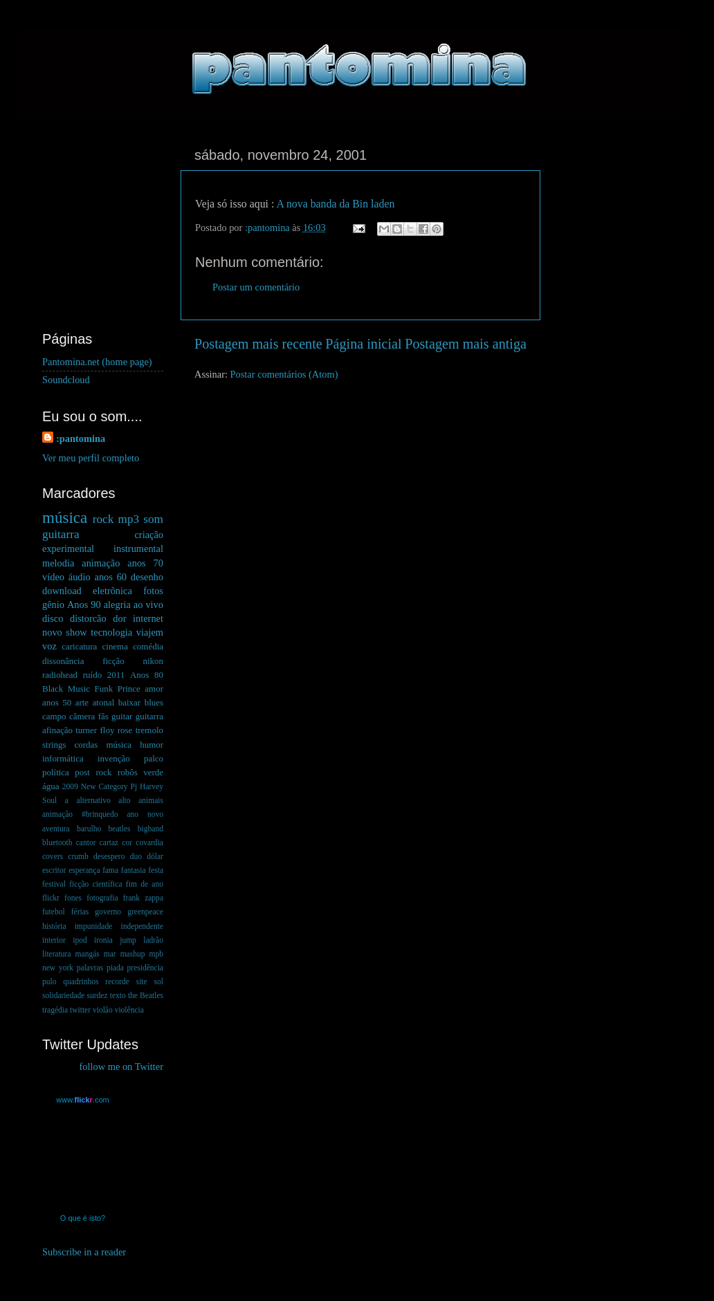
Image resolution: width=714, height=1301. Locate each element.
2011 (116, 675)
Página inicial (363, 343)
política (55, 772)
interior (54, 940)
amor (154, 688)
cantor (86, 842)
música (64, 517)
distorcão (88, 618)
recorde (117, 981)
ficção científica (95, 884)
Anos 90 (84, 604)
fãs (103, 716)
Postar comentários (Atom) (284, 374)
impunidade (93, 926)
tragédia (55, 1010)
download (62, 590)
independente (142, 926)
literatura (56, 954)
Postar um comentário (256, 287)
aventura (56, 828)
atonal (104, 702)
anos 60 (111, 576)
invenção (114, 758)
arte (82, 702)
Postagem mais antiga (466, 343)
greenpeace (145, 911)
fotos (153, 590)
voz (49, 646)
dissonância (63, 661)
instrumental (138, 548)
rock (103, 519)
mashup (132, 954)
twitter (80, 1010)
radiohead (59, 675)
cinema (115, 646)
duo (136, 856)
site (141, 981)
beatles (120, 828)
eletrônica (112, 590)
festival (54, 884)
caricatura (79, 646)
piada (115, 967)
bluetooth (57, 842)
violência (129, 1010)
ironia (103, 940)
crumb (78, 856)
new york (57, 967)
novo (52, 632)
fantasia (133, 870)
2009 (70, 786)
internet (148, 618)
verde (153, 772)
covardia (149, 842)
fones (73, 898)
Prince (129, 688)
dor (119, 618)
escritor (54, 870)
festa (155, 870)
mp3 (128, 519)
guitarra (61, 534)
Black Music (66, 688)
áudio (79, 576)
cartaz (109, 842)
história (54, 926)
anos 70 (145, 563)
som (153, 519)
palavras (90, 967)
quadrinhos (80, 981)
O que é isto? (82, 1218)
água (50, 786)
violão (103, 1010)
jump (128, 940)
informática (63, 758)
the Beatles (145, 995)
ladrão (153, 940)
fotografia (102, 898)
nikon (153, 661)
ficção (113, 661)
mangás (87, 954)
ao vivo (148, 604)
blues (154, 702)
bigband (150, 828)
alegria (117, 604)
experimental (68, 548)
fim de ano (144, 884)
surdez (97, 995)
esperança (84, 870)
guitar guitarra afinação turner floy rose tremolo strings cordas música (102, 730)
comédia (148, 646)
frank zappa (143, 898)
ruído (92, 675)
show (76, 632)
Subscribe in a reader (84, 1251)
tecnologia (111, 632)
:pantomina (80, 438)
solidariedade (63, 995)
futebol (53, 911)
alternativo (93, 800)
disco (52, 618)
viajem (149, 632)
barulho (89, 828)
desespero (109, 856)
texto (118, 995)
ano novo (145, 814)
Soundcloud (66, 379)
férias (80, 911)
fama (110, 870)
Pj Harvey (147, 786)
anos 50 (56, 702)
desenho (147, 576)
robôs (128, 772)
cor (127, 842)
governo (108, 911)
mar (110, 954)
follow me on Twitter (121, 1066)
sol (158, 981)
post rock (93, 772)
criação (148, 534)
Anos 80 (146, 675)
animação (101, 563)
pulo (49, 981)
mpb (156, 954)
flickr (51, 898)
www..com (82, 1100)
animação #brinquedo (80, 814)
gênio (53, 604)
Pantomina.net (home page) (97, 361)
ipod (79, 940)
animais (150, 800)
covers (52, 856)
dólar (155, 856)
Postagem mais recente (258, 343)
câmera (82, 716)
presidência (145, 967)
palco (153, 758)
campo (54, 716)
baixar (129, 702)
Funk (104, 688)
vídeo (53, 576)
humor (151, 744)
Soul (49, 800)
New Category (104, 786)
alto (124, 800)
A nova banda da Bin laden (335, 204)
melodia (58, 563)
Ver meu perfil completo (90, 457)
